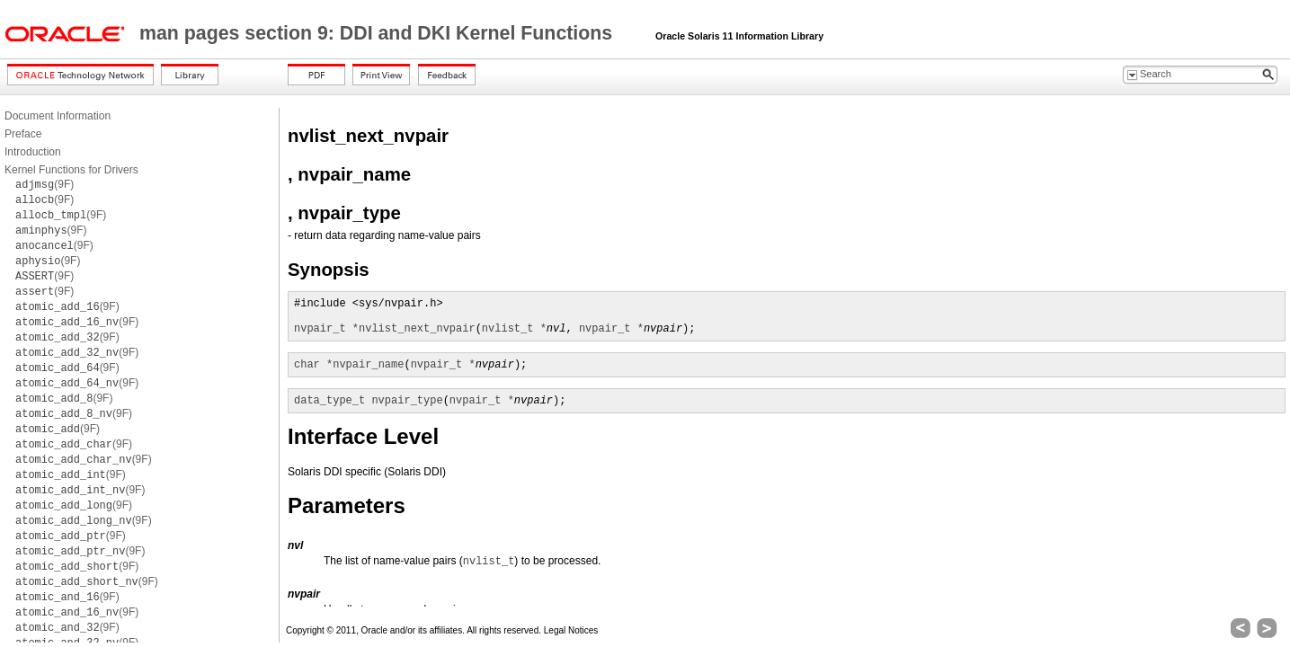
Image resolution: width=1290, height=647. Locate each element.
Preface (22, 134)
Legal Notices (571, 630)
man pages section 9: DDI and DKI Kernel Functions (378, 33)
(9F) (44, 184)
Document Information (57, 116)
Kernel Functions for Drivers (71, 170)
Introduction (32, 152)
